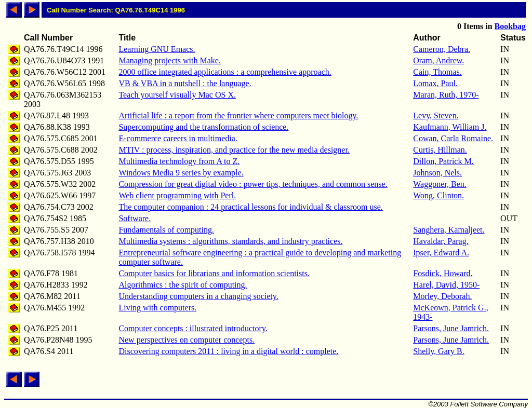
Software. (134, 218)
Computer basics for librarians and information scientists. (213, 273)
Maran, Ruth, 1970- (445, 94)
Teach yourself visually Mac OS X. (177, 94)
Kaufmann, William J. (449, 127)
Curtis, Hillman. (440, 149)
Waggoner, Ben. (439, 184)
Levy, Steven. (435, 115)
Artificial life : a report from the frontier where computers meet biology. (238, 115)
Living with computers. (157, 307)
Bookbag (510, 26)
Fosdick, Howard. (442, 273)
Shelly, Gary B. (438, 351)
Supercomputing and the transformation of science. (203, 127)
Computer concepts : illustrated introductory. (192, 328)
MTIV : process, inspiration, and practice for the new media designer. (233, 149)
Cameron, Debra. (441, 49)
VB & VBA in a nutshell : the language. (184, 83)
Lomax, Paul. (435, 83)
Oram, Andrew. (438, 60)
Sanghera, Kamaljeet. (448, 229)
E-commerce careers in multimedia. (177, 138)
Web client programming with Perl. (177, 195)
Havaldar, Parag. (440, 241)
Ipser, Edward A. (441, 252)
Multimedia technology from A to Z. (179, 161)
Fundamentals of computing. (166, 229)
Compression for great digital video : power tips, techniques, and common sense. (252, 184)
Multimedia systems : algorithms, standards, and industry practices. (230, 241)
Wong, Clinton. (438, 195)
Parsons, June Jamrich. (451, 328)
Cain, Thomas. (437, 71)
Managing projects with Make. (169, 60)
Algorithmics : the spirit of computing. (182, 284)
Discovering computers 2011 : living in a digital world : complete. (228, 351)
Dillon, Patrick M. (443, 161)
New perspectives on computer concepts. (186, 339)
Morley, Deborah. (442, 296)
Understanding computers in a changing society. (198, 296)
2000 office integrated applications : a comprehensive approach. (224, 71)
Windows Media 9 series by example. (180, 172)
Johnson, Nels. (437, 172)
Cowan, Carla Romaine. (453, 138)
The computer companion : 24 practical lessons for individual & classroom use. (250, 206)
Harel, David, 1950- (446, 284)
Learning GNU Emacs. (156, 49)
